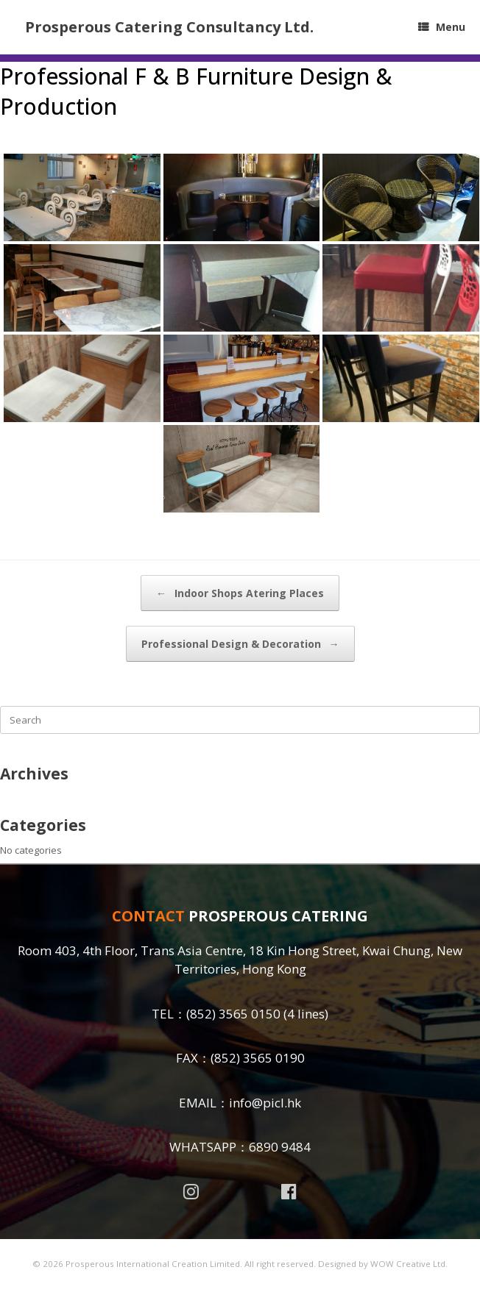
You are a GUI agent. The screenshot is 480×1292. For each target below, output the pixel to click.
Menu (441, 27)
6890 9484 (280, 1146)
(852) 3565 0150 (233, 1013)
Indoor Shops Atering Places (240, 593)
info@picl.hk (265, 1102)
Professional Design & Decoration (240, 644)
